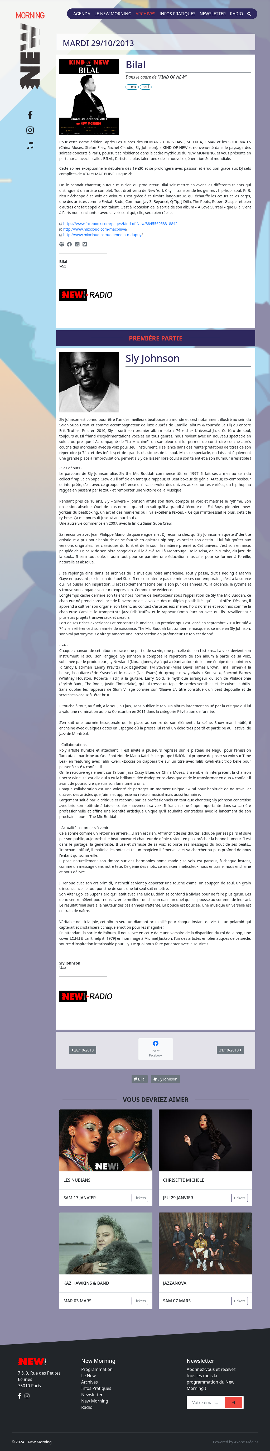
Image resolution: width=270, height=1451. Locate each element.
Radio (236, 14)
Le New (88, 1376)
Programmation (97, 1369)
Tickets (140, 1197)
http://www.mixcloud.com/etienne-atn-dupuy (102, 234)
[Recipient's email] (206, 1402)
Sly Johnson (165, 1079)
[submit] (233, 1402)
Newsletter (213, 14)
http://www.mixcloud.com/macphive (94, 229)
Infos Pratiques (96, 1388)
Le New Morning (112, 14)
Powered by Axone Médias (235, 1441)
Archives (145, 14)
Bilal (139, 1079)
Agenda (81, 14)
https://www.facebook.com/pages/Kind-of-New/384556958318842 (120, 223)
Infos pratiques (177, 14)
